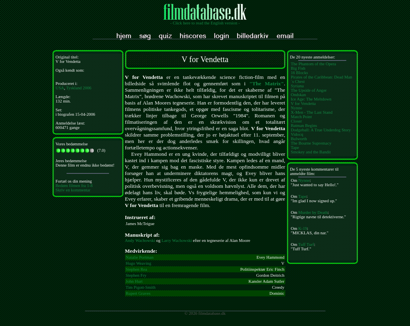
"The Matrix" (266, 83)
